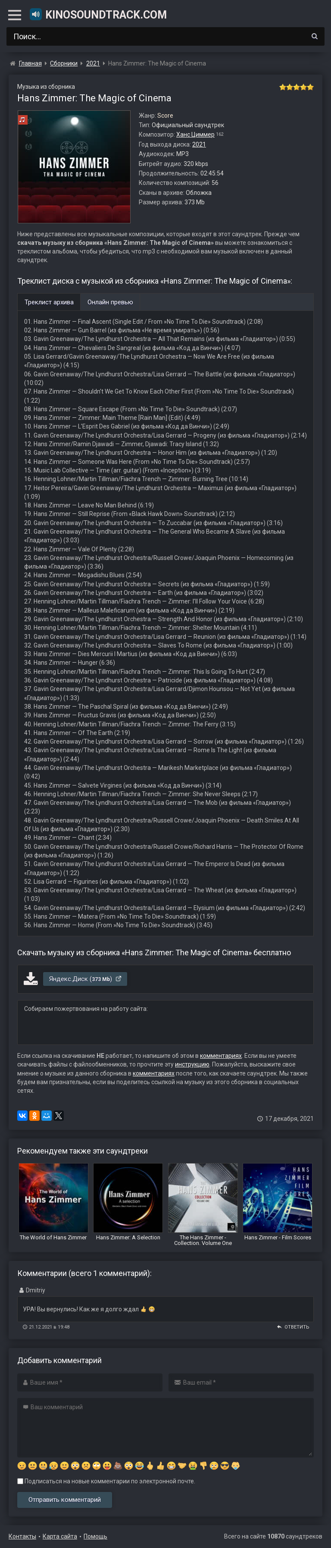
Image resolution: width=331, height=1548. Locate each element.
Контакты (22, 1536)
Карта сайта (60, 1536)
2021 (199, 144)
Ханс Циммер (195, 134)
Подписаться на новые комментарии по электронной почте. (106, 1481)
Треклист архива (49, 302)
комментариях (221, 1055)
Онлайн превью (110, 302)
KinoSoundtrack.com (98, 14)
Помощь (95, 1536)
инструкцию (192, 1064)
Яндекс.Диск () (85, 979)
